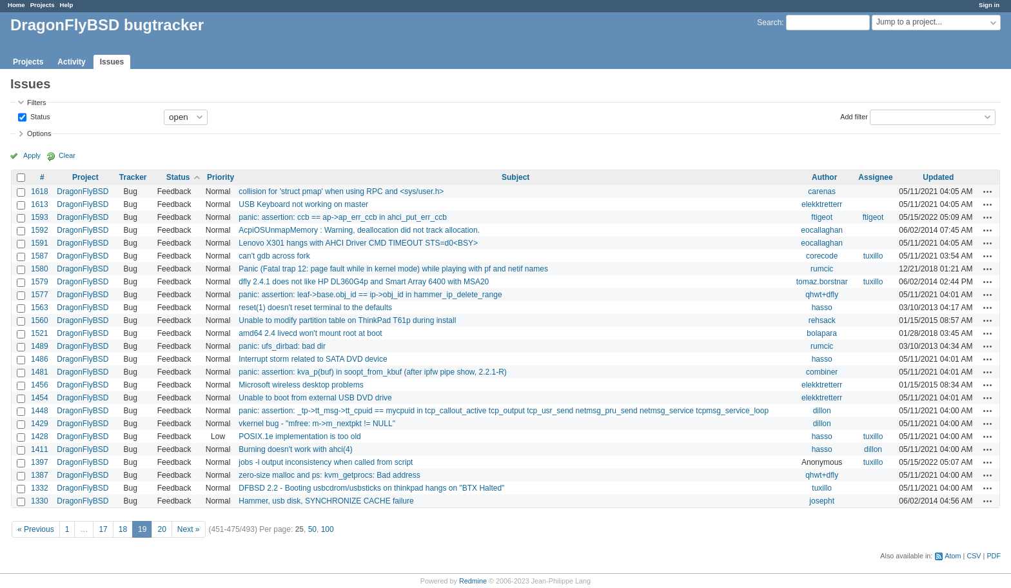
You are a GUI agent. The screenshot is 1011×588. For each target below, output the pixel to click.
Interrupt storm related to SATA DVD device (313, 359)
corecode (822, 255)
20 (161, 529)
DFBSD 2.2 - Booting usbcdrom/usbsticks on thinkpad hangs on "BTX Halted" (371, 488)
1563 (39, 307)
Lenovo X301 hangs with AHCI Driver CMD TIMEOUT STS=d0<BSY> (358, 243)
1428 (39, 436)
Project (85, 177)
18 (123, 529)
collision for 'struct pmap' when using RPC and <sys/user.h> (341, 191)
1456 (39, 384)
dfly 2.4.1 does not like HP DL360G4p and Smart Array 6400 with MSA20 (364, 281)
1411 (39, 449)
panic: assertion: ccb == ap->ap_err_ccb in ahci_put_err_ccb (343, 217)
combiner (822, 372)
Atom (953, 556)
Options (39, 133)
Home (16, 4)
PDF (993, 556)
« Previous (35, 529)
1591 (39, 243)
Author (824, 177)
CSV (974, 556)
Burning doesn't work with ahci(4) (295, 449)
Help (67, 4)
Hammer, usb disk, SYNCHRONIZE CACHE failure (326, 500)
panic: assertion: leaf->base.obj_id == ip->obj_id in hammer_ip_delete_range (370, 294)
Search (769, 22)
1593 (39, 217)
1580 (39, 268)
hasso (822, 307)
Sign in (989, 4)
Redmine (473, 581)
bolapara (822, 333)
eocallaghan (822, 230)
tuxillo (873, 255)
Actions (988, 191)
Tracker (133, 177)
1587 (39, 255)
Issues (112, 61)
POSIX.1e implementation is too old (299, 436)
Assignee (875, 177)
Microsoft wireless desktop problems (301, 384)
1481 (39, 372)
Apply (32, 155)
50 (312, 529)
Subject (515, 177)
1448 (39, 410)
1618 (39, 191)
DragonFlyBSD (82, 191)
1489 (39, 346)
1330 (39, 500)
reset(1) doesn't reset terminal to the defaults (315, 307)
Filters (36, 102)
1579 (39, 281)
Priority (220, 177)
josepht (821, 500)
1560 (39, 320)
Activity (71, 61)
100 (327, 529)
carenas (822, 191)
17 (103, 529)
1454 (39, 397)
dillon (822, 410)
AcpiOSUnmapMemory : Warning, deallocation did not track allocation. (359, 230)
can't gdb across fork (274, 255)
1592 (39, 230)
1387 (39, 475)
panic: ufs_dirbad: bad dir (282, 346)
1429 (39, 423)
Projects (42, 4)
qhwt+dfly (821, 294)
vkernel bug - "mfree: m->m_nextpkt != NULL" (317, 423)
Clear (67, 155)
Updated (938, 177)
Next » (188, 529)
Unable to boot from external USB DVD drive (315, 397)
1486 (39, 359)
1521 (39, 333)
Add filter (854, 116)
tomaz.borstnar (822, 281)
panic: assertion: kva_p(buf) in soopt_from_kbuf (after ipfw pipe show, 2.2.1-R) (373, 372)
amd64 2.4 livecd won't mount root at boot (310, 333)
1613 (39, 204)
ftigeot (821, 217)
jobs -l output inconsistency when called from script (326, 462)
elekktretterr (821, 204)
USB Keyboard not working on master (303, 204)
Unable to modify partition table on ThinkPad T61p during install (347, 320)
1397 (39, 462)
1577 (39, 294)
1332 (39, 488)
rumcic (821, 268)
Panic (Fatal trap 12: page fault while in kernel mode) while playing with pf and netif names (393, 268)
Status (39, 116)
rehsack (822, 320)
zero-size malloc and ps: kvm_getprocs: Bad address (329, 475)
